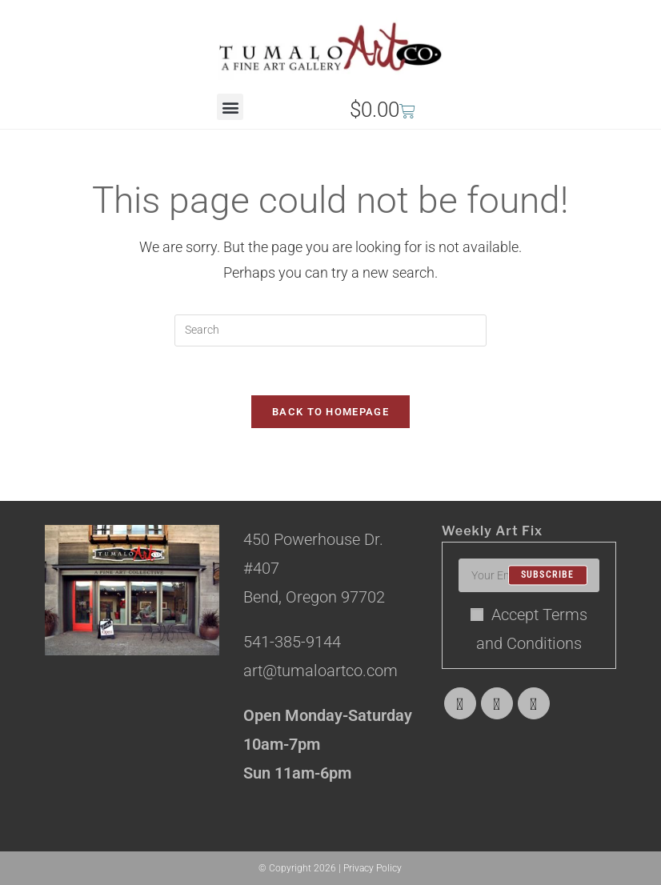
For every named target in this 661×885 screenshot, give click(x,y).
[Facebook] (497, 703)
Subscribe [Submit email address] (548, 575)
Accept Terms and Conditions (529, 629)
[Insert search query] (330, 330)
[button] (230, 107)
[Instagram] (534, 703)
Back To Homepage (330, 412)
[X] (460, 703)
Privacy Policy (372, 868)
